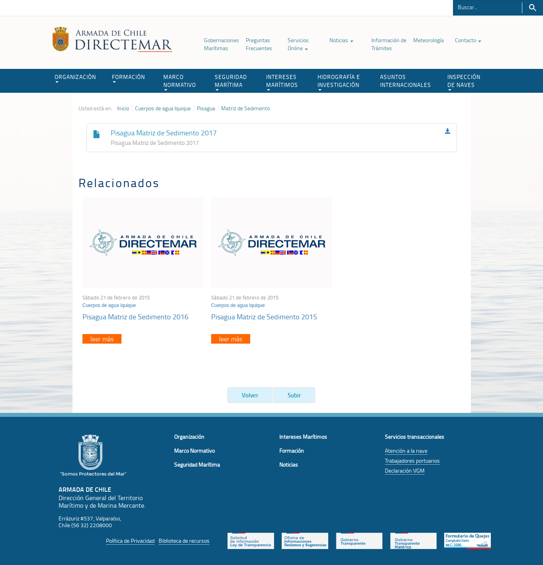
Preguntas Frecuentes (259, 44)
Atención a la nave (406, 450)
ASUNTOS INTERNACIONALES (405, 80)
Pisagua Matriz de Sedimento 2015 (264, 316)
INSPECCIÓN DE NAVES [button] (463, 82)
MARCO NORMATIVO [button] (179, 82)
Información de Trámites (388, 44)
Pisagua (206, 108)
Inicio (123, 108)
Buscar (532, 8)
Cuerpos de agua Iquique (163, 108)
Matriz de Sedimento (245, 108)
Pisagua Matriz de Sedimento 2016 (135, 316)
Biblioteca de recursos (184, 540)
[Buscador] (487, 7)
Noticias (341, 40)
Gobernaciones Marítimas (221, 44)
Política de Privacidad (130, 540)
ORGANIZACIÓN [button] (75, 78)
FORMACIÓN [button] (128, 78)
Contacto (468, 40)
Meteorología (428, 40)
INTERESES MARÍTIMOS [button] (282, 82)
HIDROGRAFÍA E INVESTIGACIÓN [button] (339, 82)
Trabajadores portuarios (412, 460)
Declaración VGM (405, 470)
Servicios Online (298, 44)
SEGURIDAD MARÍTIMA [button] (231, 82)
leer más (102, 338)
